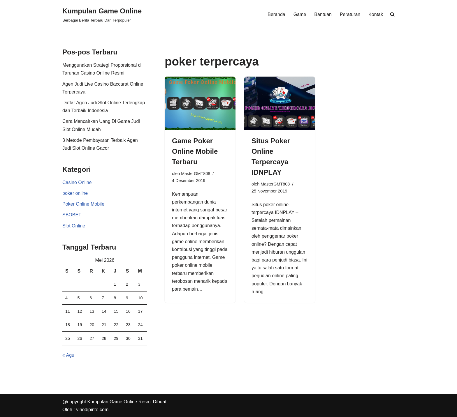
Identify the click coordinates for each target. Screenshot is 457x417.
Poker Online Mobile (83, 204)
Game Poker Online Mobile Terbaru (195, 151)
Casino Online (77, 182)
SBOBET (71, 214)
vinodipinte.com (92, 409)
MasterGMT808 (195, 173)
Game (299, 14)
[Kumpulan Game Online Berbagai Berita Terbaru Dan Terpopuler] (102, 14)
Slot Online (73, 225)
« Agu (68, 355)
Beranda (276, 14)
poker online (75, 193)
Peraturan (350, 14)
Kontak (375, 14)
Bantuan (323, 14)
